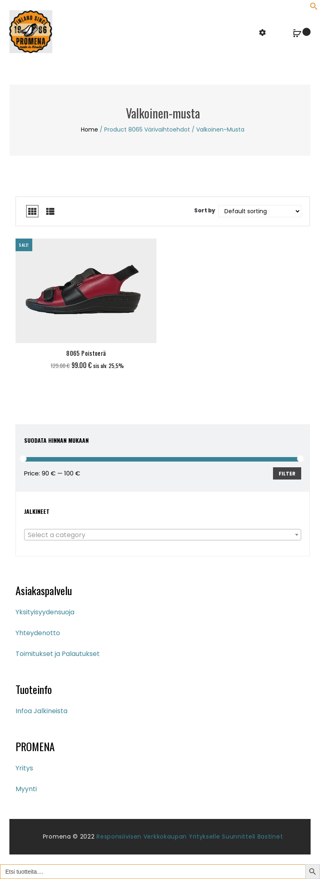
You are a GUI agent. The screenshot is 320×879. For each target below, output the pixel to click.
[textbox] (163, 535)
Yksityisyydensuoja (45, 612)
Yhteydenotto (38, 633)
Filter (287, 473)
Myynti (26, 789)
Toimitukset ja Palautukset (58, 653)
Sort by (204, 210)
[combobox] (162, 534)
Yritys (24, 768)
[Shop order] (259, 211)
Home (89, 129)
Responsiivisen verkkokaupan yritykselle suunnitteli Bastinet (189, 836)
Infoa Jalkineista (41, 711)
